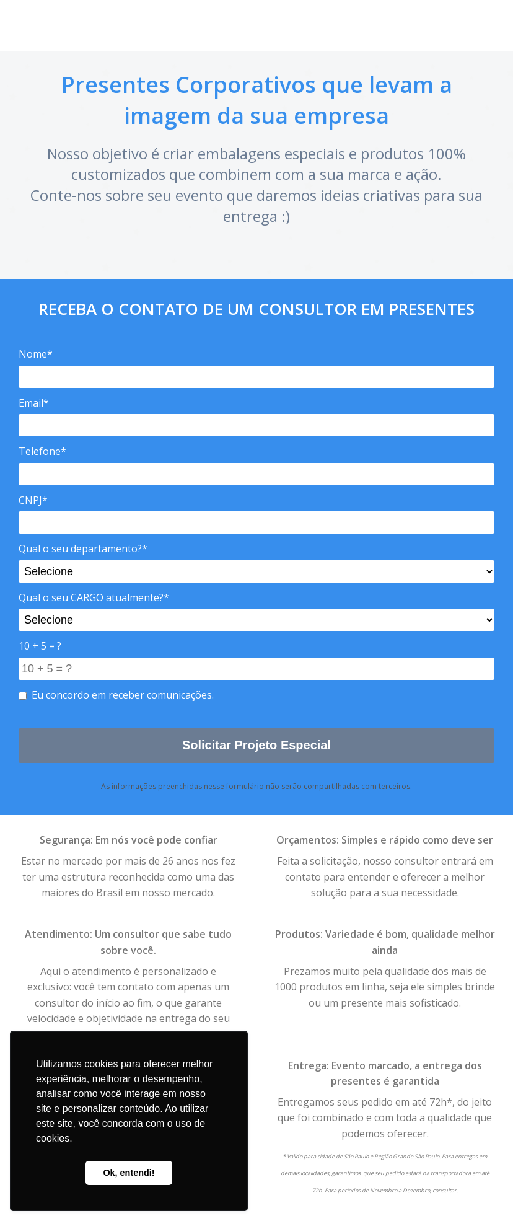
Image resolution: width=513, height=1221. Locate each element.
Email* (34, 403)
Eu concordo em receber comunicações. (116, 695)
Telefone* (42, 451)
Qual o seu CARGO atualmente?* (94, 597)
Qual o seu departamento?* (83, 548)
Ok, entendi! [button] (128, 1173)
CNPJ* (33, 500)
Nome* (36, 354)
